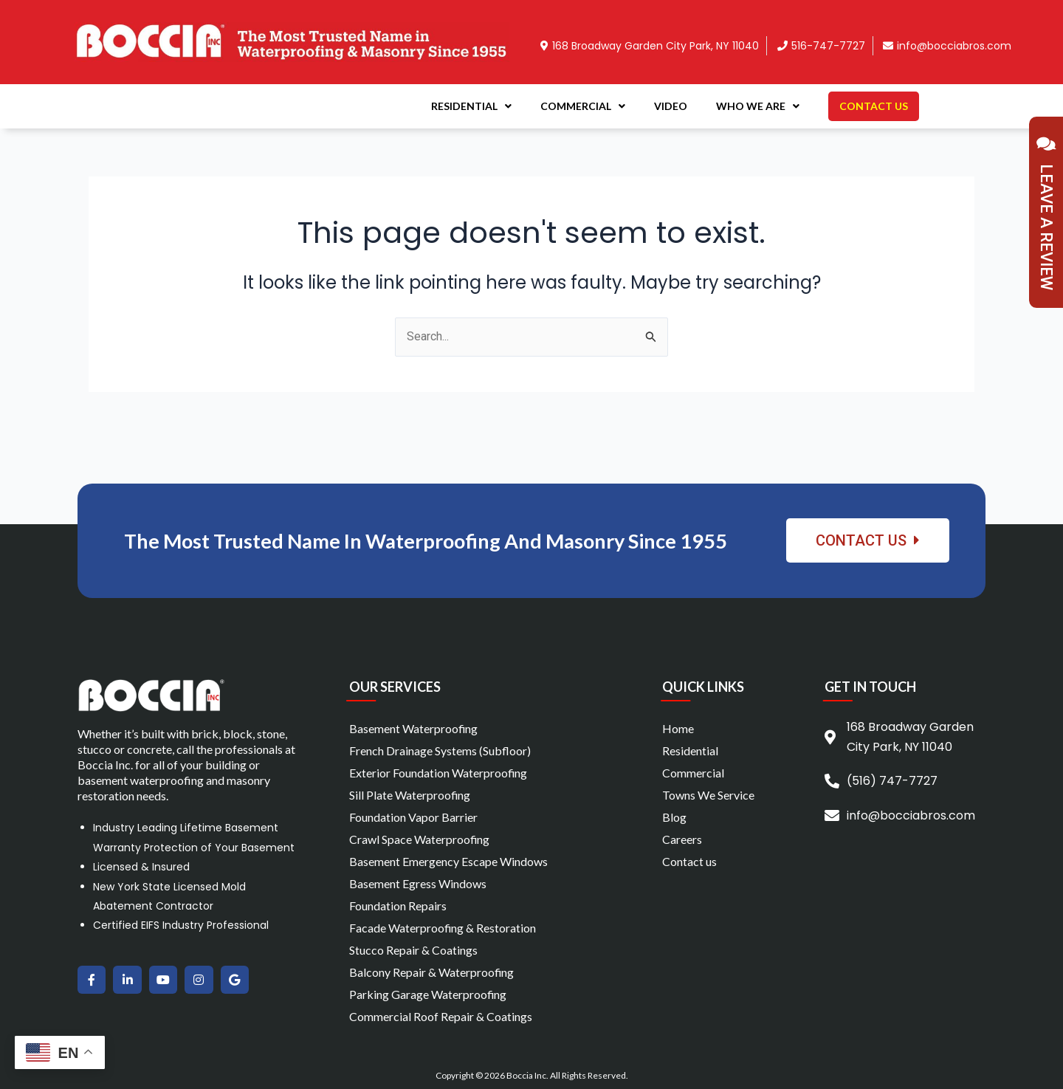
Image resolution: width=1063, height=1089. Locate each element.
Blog (674, 817)
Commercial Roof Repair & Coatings (440, 1016)
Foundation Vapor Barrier (413, 817)
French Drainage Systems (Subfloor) (440, 750)
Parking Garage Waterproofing (428, 994)
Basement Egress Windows (417, 883)
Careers (682, 839)
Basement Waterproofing (413, 728)
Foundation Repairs (398, 906)
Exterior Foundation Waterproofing (438, 773)
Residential (471, 106)
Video (670, 106)
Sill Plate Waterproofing (410, 795)
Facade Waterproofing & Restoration (443, 928)
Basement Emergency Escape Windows (448, 861)
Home (678, 728)
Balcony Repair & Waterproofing (432, 972)
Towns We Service (708, 795)
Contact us (689, 861)
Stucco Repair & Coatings (413, 950)
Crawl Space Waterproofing (419, 839)
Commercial (582, 106)
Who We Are (757, 106)
